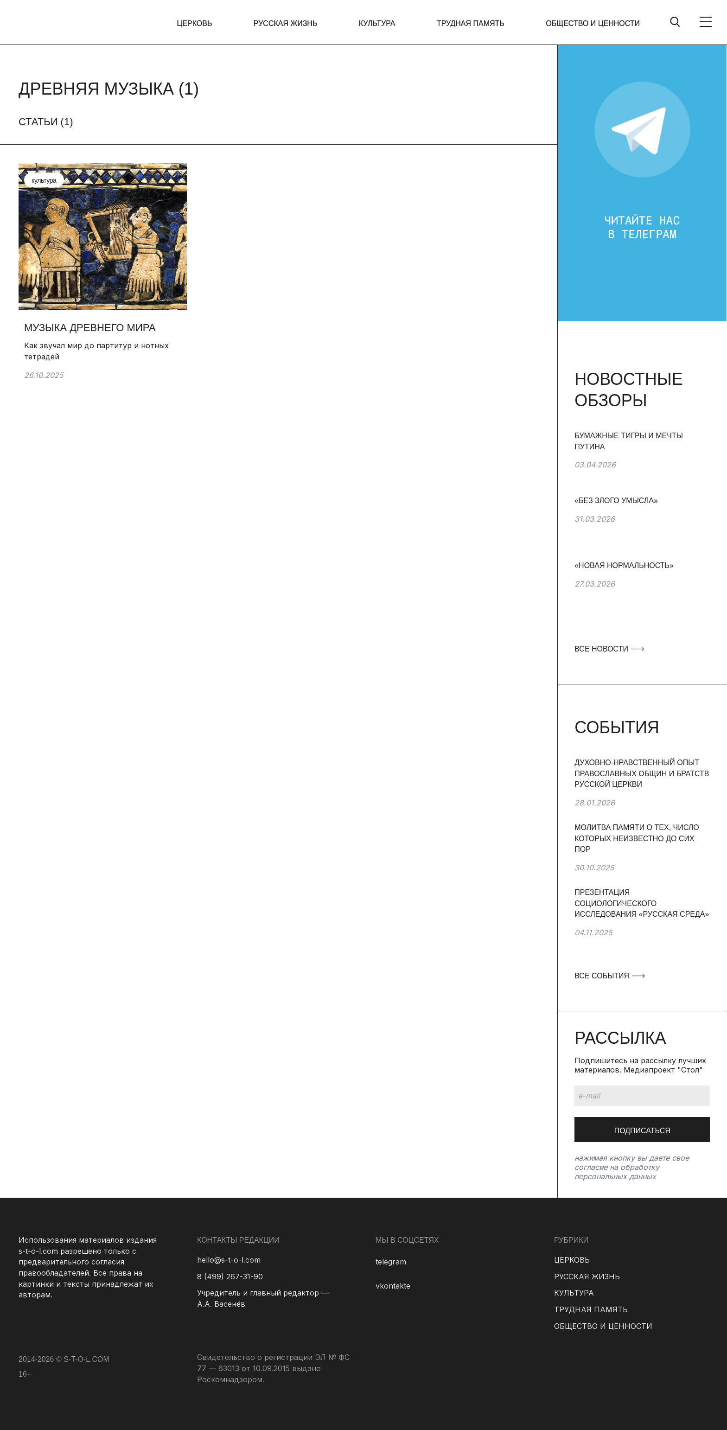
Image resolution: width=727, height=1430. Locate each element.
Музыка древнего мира (90, 327)
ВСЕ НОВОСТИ (608, 649)
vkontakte (393, 1285)
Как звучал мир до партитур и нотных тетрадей (96, 351)
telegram (391, 1261)
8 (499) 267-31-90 (230, 1276)
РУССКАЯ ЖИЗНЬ (286, 23)
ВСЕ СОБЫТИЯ (609, 976)
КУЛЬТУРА (377, 23)
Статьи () (46, 122)
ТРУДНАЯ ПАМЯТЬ (470, 23)
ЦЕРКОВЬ (194, 23)
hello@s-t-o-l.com (229, 1259)
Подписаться (642, 1131)
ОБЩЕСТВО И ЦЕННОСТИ (593, 23)
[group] (642, 462)
